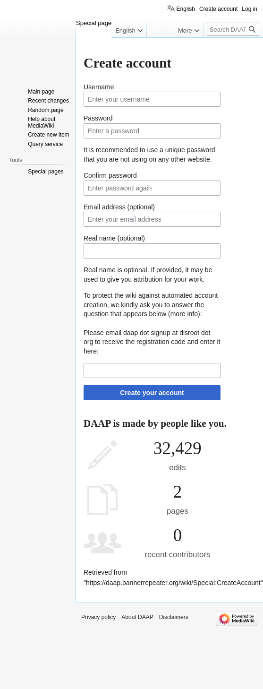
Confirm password (110, 175)
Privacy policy (98, 617)
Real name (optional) (114, 238)
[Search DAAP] (233, 29)
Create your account (152, 392)
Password (98, 118)
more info (184, 314)
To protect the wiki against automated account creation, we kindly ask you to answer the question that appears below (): (151, 305)
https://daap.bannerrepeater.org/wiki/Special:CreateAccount (173, 582)
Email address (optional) (119, 207)
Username (99, 87)
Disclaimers (173, 617)
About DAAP (137, 617)
